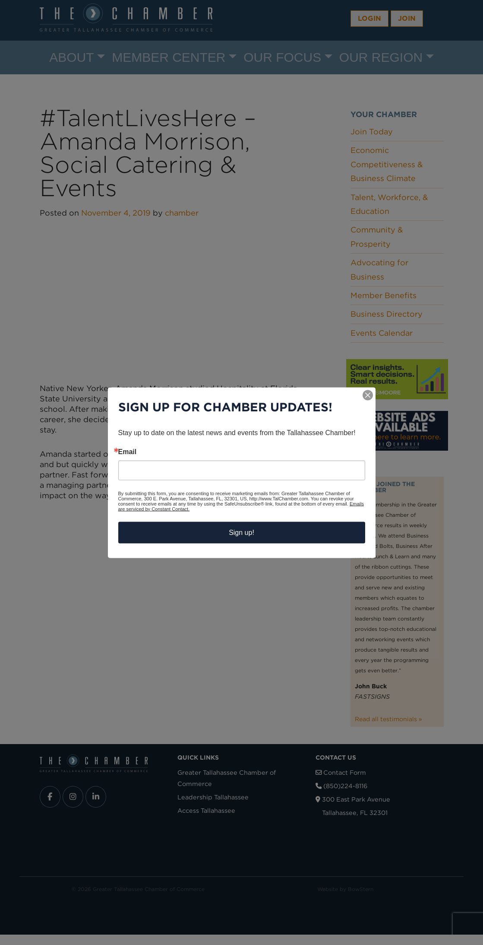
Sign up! (241, 532)
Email (127, 451)
